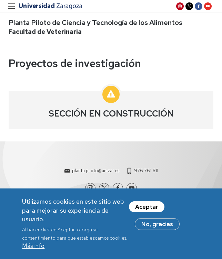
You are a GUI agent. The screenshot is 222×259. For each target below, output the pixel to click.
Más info (33, 248)
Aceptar (146, 209)
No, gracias (157, 226)
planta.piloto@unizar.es (95, 171)
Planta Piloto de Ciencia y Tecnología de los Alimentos (95, 22)
